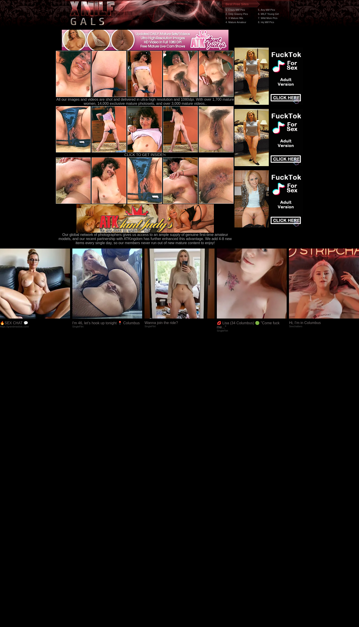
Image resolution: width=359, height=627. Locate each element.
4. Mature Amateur (236, 22)
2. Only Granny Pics (237, 14)
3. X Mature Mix (234, 18)
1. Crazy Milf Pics (235, 9)
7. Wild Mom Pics (267, 18)
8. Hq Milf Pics (266, 22)
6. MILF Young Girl (268, 14)
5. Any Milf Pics (266, 9)
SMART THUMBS (188, 540)
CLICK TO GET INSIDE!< (145, 155)
